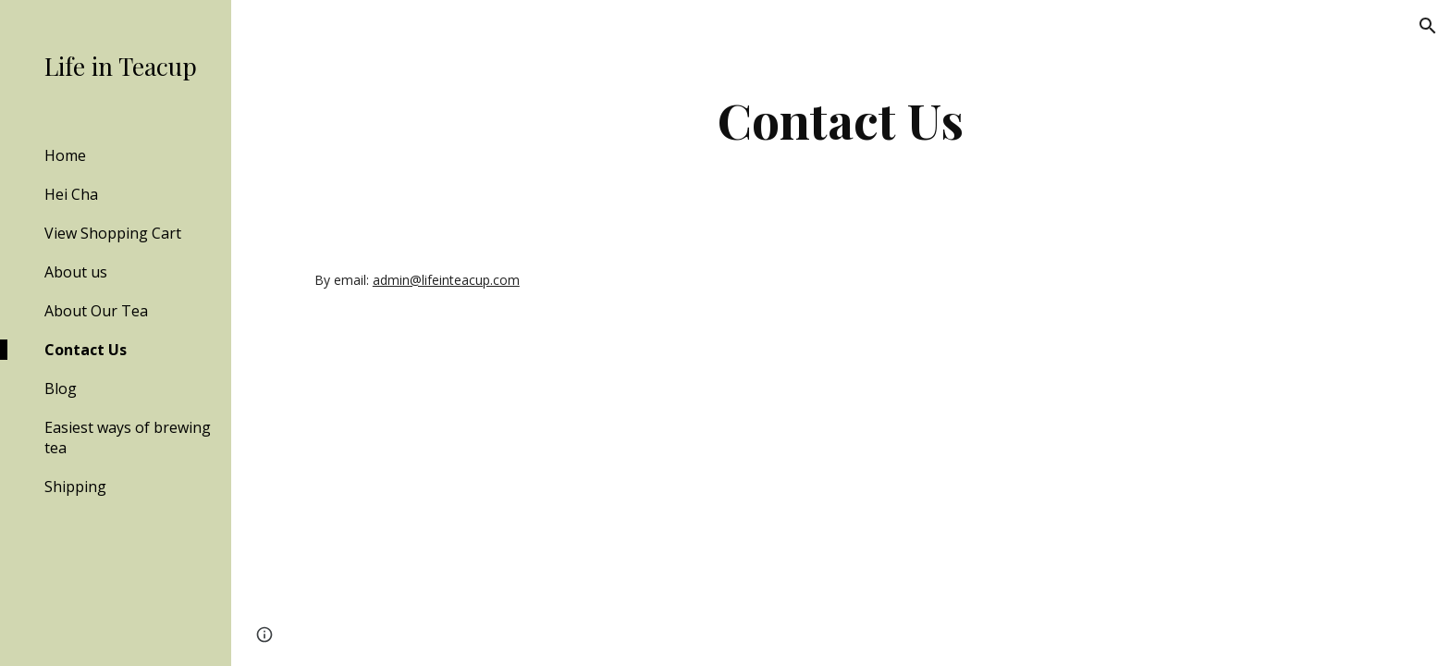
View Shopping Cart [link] (112, 233)
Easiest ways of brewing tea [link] (127, 437)
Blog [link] (60, 388)
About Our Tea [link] (96, 311)
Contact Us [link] (85, 349)
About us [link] (75, 272)
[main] (840, 120)
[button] (1428, 26)
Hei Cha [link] (71, 194)
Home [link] (65, 155)
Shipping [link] (75, 486)
